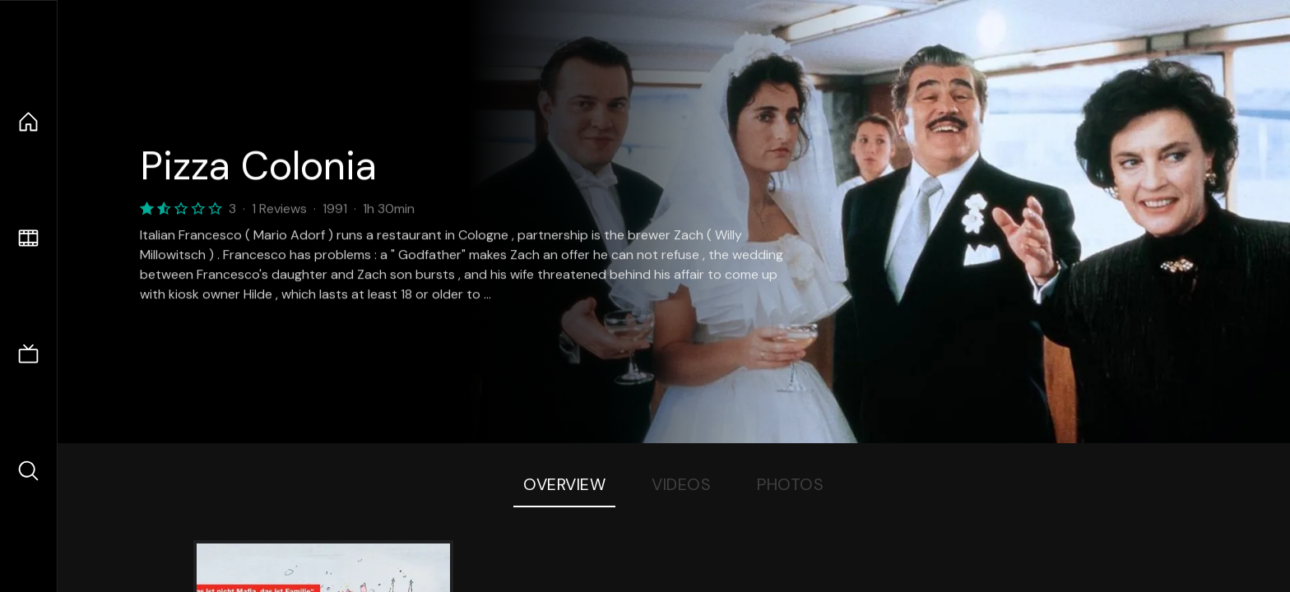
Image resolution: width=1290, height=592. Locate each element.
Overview (564, 484)
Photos (790, 484)
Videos (681, 484)
